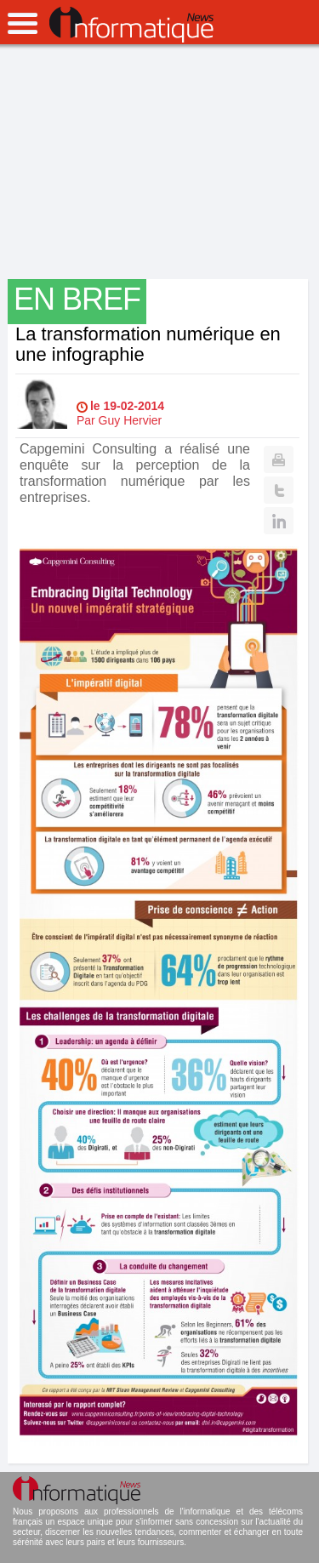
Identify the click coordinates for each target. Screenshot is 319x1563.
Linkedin (278, 520)
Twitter (278, 490)
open (22, 23)
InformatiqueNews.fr (131, 25)
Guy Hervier (130, 420)
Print (278, 459)
